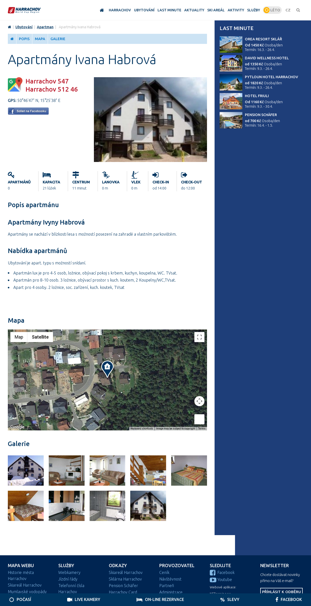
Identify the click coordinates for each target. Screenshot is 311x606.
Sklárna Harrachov (125, 579)
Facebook (222, 572)
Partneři (166, 585)
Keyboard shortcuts (142, 428)
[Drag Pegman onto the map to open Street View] (199, 419)
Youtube (221, 579)
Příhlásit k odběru (281, 592)
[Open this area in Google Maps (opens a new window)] (17, 427)
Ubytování (24, 27)
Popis (24, 39)
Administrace (171, 592)
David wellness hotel (267, 58)
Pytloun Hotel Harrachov (271, 77)
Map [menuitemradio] (19, 337)
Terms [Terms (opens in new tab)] (201, 428)
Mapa (40, 39)
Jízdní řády (67, 579)
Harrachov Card (123, 592)
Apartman (45, 27)
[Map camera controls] (199, 401)
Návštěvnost (170, 579)
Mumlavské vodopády (27, 591)
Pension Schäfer (261, 115)
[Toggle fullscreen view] (199, 337)
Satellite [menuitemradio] (40, 337)
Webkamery (69, 572)
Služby (66, 565)
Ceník (164, 572)
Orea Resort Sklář (263, 39)
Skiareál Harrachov (25, 585)
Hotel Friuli (257, 96)
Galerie (57, 39)
